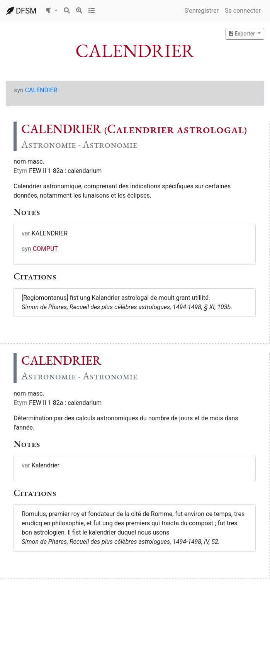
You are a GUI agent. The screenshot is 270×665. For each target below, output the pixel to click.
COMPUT (45, 248)
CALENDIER (41, 90)
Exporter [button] (242, 33)
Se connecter (243, 10)
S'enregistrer (201, 10)
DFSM (21, 10)
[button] (51, 11)
